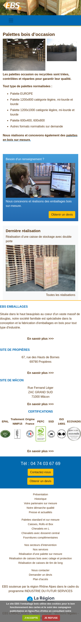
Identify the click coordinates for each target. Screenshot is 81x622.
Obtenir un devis (62, 214)
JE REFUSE (51, 617)
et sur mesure (51, 519)
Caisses (32, 524)
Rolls (42, 524)
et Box (49, 524)
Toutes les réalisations (60, 294)
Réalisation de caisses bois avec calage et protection (40, 558)
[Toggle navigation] (11, 20)
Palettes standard (32, 519)
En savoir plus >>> (40, 338)
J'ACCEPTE (31, 617)
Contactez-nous (40, 472)
